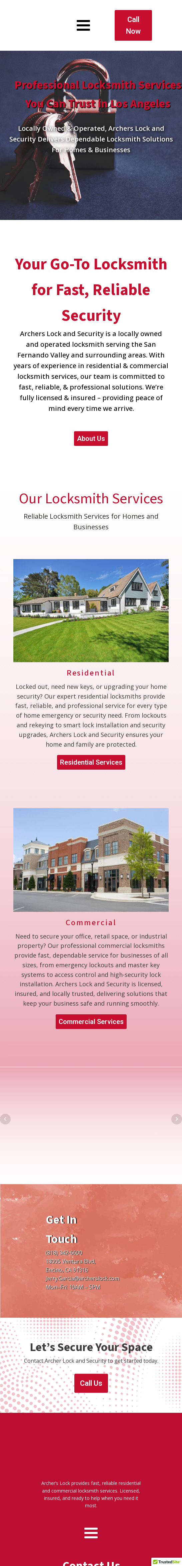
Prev (5, 1109)
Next (176, 1109)
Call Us (91, 1374)
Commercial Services (91, 1012)
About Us (91, 429)
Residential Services (91, 753)
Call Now (133, 21)
